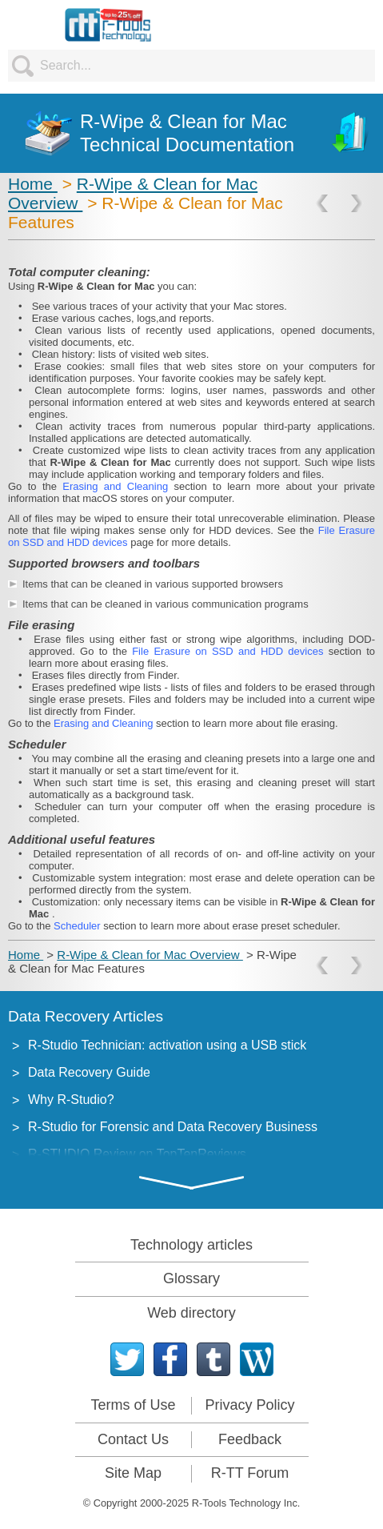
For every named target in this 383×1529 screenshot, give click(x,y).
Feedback (249, 1439)
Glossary (191, 1278)
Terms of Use (132, 1405)
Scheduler (78, 926)
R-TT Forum (250, 1473)
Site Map (133, 1473)
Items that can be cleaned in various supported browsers (152, 584)
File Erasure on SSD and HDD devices (230, 651)
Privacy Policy (249, 1405)
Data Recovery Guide (89, 1072)
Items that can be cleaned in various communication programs (165, 604)
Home (33, 184)
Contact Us (133, 1439)
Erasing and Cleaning (118, 486)
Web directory (191, 1313)
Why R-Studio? (71, 1099)
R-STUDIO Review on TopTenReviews (137, 1154)
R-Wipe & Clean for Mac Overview (150, 954)
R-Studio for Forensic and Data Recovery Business (172, 1127)
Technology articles (191, 1245)
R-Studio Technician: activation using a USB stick (167, 1045)
